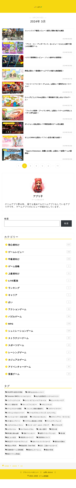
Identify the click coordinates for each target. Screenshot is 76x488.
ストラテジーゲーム (39, 337)
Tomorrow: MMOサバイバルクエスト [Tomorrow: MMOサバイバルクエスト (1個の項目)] (19, 396)
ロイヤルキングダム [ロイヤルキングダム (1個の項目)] (27, 429)
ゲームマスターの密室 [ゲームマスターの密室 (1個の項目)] (14, 408)
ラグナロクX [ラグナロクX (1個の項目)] (58, 425)
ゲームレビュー (39, 251)
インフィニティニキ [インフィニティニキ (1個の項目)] (13, 400)
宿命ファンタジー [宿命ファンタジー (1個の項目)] (29, 433)
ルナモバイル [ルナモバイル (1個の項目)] (11, 429)
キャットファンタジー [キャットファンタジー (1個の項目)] (30, 404)
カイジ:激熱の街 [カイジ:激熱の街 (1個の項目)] (12, 404)
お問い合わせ (48, 472)
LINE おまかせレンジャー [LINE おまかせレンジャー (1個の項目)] (35, 392)
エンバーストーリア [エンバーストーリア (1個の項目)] (57, 400)
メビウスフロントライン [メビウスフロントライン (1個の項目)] (15, 425)
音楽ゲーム (39, 373)
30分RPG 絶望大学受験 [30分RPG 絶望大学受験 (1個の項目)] (14, 392)
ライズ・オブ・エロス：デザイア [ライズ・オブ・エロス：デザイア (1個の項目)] (38, 425)
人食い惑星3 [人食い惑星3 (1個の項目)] (42, 429)
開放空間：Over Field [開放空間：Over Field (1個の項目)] (28, 445)
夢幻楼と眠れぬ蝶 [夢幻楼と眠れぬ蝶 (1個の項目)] (13, 433)
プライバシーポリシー (31, 472)
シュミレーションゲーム (39, 330)
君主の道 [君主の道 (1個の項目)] (54, 429)
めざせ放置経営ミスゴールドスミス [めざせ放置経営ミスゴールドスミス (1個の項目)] (47, 396)
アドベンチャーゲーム (39, 366)
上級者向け (39, 273)
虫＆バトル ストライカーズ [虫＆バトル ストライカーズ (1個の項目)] (41, 441)
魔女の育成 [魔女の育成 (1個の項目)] (49, 450)
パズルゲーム (39, 316)
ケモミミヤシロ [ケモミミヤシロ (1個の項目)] (47, 404)
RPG (39, 323)
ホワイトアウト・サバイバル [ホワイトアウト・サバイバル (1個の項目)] (60, 417)
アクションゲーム (39, 309)
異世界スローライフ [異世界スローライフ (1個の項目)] (27, 437)
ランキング (39, 287)
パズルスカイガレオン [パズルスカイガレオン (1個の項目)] (39, 417)
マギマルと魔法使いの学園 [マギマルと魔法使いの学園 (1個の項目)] (33, 421)
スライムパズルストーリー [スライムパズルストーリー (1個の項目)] (15, 413)
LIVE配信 (39, 280)
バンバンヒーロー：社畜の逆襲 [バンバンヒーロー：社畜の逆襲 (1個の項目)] (17, 417)
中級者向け (39, 258)
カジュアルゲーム (39, 359)
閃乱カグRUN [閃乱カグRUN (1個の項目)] (11, 445)
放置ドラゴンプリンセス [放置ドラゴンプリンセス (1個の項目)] (47, 433)
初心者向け (39, 244)
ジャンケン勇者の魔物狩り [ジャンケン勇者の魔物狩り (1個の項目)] (34, 408)
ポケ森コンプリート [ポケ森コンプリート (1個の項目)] (13, 421)
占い (39, 302)
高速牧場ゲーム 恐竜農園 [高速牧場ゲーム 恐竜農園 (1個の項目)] (15, 450)
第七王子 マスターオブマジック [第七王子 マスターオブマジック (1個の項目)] (17, 441)
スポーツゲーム (39, 345)
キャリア (39, 294)
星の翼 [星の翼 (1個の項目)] (63, 433)
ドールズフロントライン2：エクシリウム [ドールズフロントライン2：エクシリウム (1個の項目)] (42, 413)
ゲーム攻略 (39, 266)
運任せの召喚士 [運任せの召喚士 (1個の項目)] (60, 441)
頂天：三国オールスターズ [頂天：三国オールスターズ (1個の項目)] (48, 445)
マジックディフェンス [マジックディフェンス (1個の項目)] (54, 421)
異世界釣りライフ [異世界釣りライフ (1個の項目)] (44, 437)
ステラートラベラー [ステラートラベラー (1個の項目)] (54, 408)
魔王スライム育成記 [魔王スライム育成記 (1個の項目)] (13, 454)
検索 (6, 218)
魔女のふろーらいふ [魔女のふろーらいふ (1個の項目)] (34, 450)
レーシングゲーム (39, 352)
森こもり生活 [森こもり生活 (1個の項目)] (11, 437)
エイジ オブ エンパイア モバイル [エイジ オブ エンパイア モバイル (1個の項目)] (35, 400)
